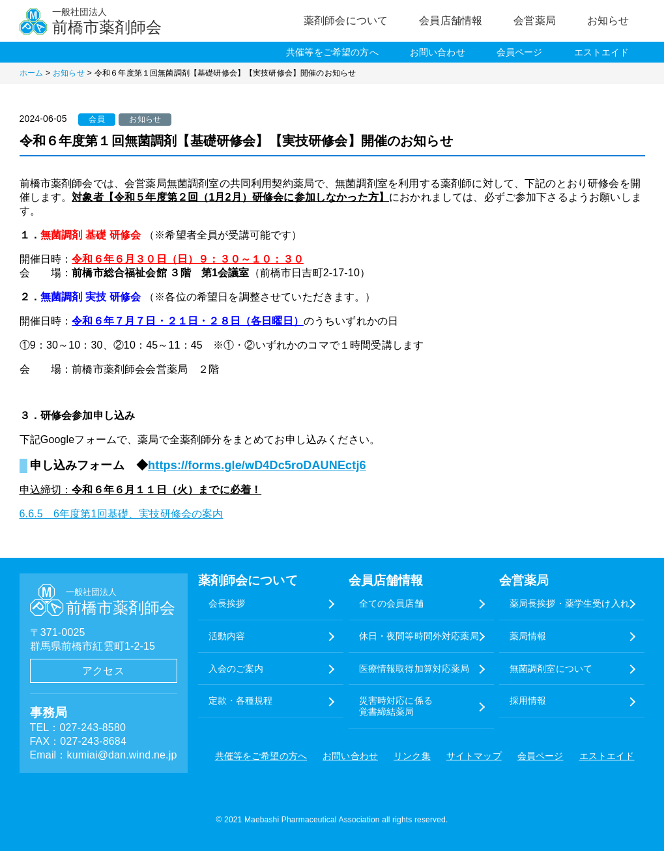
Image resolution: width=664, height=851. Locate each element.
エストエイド (601, 52)
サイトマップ (474, 756)
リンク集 (412, 756)
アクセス (103, 670)
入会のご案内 (236, 668)
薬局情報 (528, 636)
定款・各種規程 (241, 700)
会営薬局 (534, 20)
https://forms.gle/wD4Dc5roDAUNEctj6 (257, 465)
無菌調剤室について (551, 668)
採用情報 (528, 700)
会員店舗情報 (450, 20)
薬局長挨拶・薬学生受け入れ (569, 603)
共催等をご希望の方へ (332, 52)
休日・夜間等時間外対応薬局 (419, 636)
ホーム (31, 73)
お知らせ (608, 20)
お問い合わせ (437, 52)
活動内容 (227, 636)
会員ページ (520, 52)
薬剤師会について (346, 20)
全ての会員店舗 (391, 603)
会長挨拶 (227, 603)
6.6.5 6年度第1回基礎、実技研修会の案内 (122, 513)
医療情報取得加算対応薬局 (414, 668)
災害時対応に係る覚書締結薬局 (396, 706)
